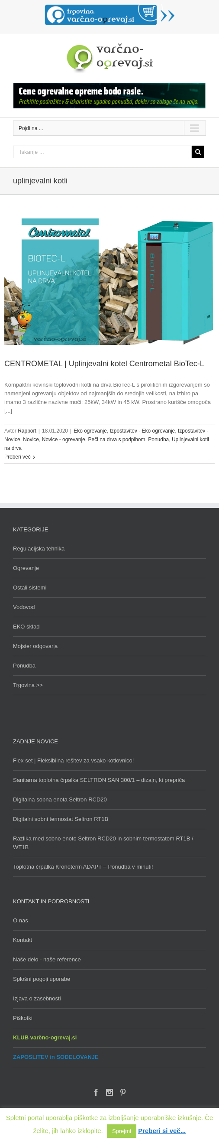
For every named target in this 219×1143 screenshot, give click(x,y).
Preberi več (17, 457)
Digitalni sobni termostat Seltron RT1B (60, 819)
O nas (20, 920)
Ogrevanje (26, 568)
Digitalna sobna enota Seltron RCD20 (60, 799)
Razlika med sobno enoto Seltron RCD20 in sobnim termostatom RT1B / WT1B (103, 842)
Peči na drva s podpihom (116, 439)
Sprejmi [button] (121, 1131)
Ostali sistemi (29, 587)
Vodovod (24, 607)
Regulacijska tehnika (38, 548)
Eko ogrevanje (90, 431)
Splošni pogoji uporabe (41, 979)
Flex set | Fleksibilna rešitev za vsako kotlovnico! (73, 760)
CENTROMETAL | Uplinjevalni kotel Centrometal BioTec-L (104, 363)
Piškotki (22, 1018)
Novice (31, 439)
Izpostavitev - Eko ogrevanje (142, 431)
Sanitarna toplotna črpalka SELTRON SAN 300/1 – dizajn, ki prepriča (99, 780)
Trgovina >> (28, 685)
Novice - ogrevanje (63, 439)
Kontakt (22, 940)
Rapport (27, 431)
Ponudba (158, 439)
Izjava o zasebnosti (37, 998)
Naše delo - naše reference (47, 959)
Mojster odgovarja (35, 646)
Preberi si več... (162, 1130)
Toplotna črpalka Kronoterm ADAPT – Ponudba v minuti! (83, 866)
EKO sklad (26, 626)
